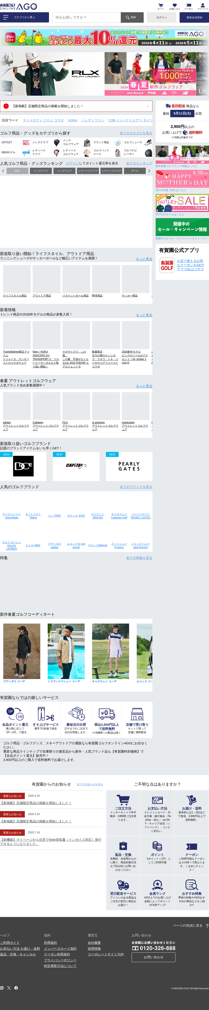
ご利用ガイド (10, 943)
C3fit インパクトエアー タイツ (130, 120)
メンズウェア (64, 170)
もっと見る (144, 259)
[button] (6, 74)
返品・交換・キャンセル (18, 954)
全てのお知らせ (90, 784)
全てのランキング (139, 163)
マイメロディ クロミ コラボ (43, 120)
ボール (134, 170)
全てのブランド (136, 487)
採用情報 (94, 948)
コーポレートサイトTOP (106, 954)
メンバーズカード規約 (60, 948)
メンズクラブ (41, 170)
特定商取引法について (60, 966)
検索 (133, 17)
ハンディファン (92, 120)
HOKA (73, 120)
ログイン (162, 17)
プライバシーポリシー (60, 960)
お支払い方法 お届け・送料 (20, 948)
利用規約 (50, 943)
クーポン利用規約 (57, 954)
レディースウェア (111, 170)
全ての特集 (139, 558)
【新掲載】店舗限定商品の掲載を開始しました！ (48, 106)
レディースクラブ (88, 170)
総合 (17, 170)
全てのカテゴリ (136, 133)
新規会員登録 (194, 17)
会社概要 (94, 943)
